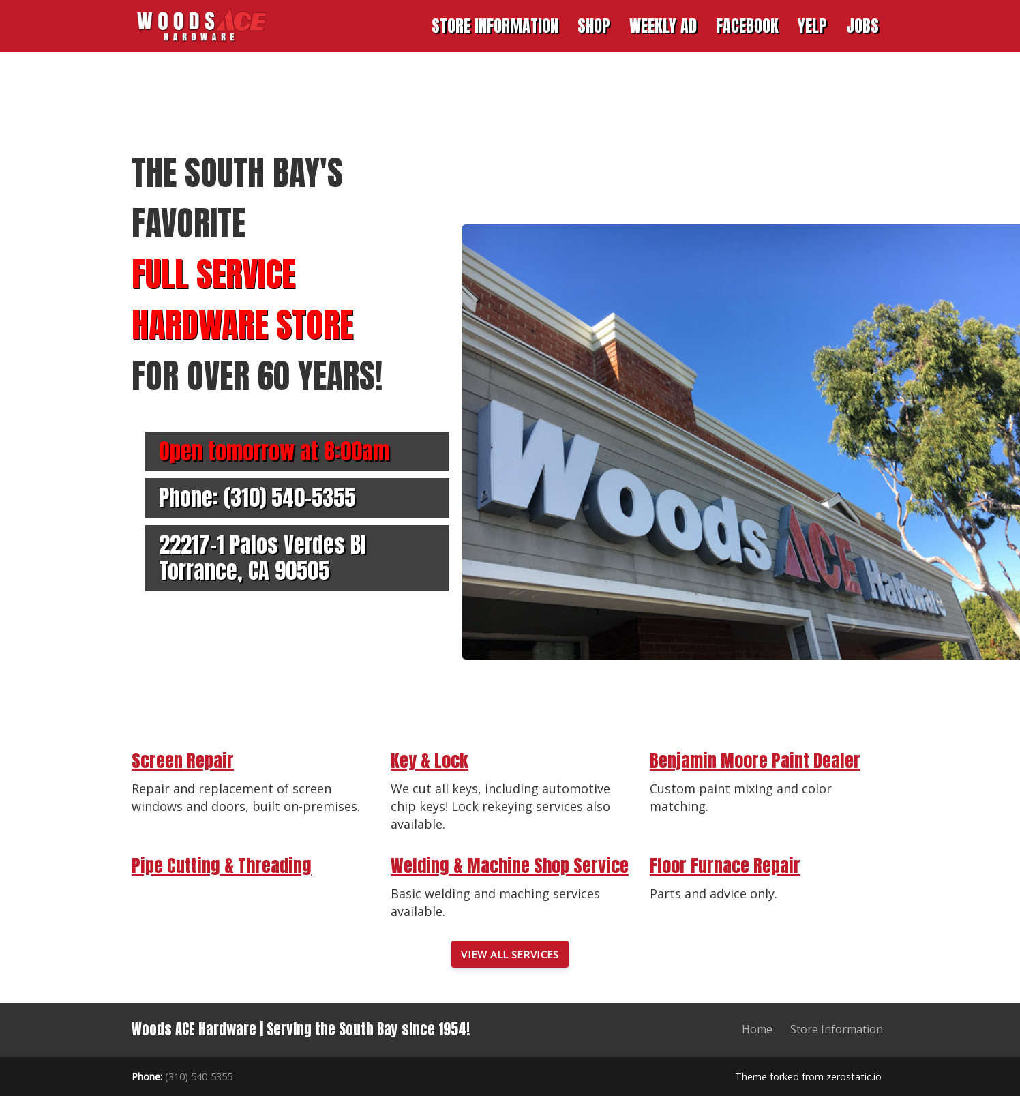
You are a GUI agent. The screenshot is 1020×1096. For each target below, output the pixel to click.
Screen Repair (183, 760)
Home (757, 1029)
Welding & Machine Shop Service (510, 865)
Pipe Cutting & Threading (222, 865)
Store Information (836, 1029)
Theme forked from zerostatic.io (808, 1076)
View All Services (509, 954)
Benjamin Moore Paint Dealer (755, 760)
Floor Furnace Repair (725, 865)
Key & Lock (429, 760)
